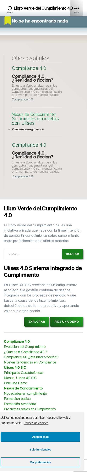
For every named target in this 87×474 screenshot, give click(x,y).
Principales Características (24, 373)
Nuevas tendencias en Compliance (30, 362)
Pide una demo (66, 321)
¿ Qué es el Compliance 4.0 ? (25, 352)
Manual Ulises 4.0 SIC (20, 378)
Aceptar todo (40, 436)
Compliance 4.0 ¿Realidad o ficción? (32, 78)
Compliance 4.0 (29, 68)
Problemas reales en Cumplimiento (30, 409)
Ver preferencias (40, 462)
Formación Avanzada (20, 404)
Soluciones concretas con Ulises (35, 120)
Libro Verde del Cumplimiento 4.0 (43, 8)
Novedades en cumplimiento (25, 393)
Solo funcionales (40, 449)
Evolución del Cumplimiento (25, 347)
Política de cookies (36, 423)
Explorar (37, 321)
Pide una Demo (15, 383)
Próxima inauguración (28, 129)
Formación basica (17, 399)
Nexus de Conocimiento (33, 114)
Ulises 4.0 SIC (15, 367)
